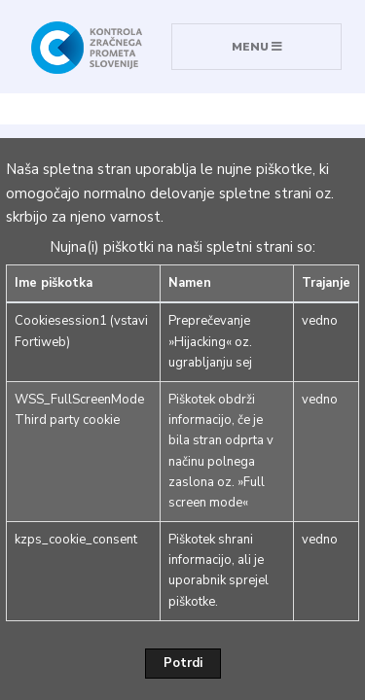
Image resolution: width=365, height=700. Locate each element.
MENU (257, 46)
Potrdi (183, 663)
